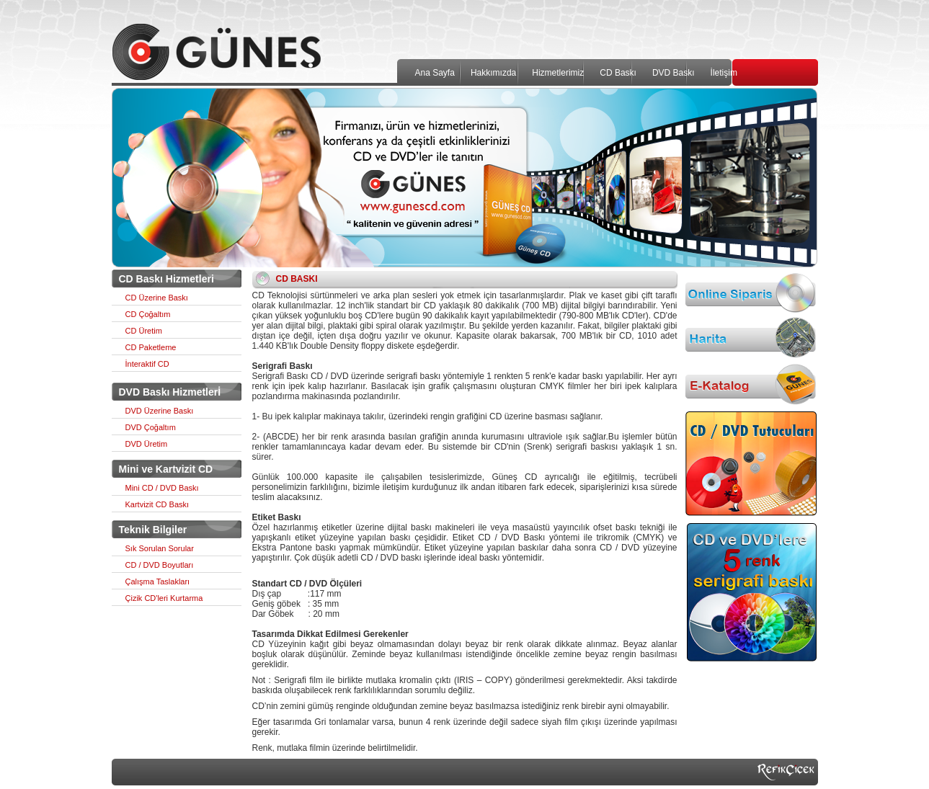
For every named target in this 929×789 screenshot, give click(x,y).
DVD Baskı (673, 73)
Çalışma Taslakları (157, 581)
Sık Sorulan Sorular (159, 548)
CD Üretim (143, 330)
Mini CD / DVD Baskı (162, 487)
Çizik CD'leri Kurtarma (164, 598)
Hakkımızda (493, 73)
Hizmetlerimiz (558, 73)
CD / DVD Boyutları (159, 565)
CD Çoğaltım (148, 314)
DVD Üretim (146, 444)
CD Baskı (618, 73)
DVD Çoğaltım (150, 427)
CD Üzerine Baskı (156, 297)
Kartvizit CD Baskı (157, 504)
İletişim (724, 73)
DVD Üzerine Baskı (159, 410)
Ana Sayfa (435, 73)
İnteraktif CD (147, 364)
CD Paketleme (151, 347)
